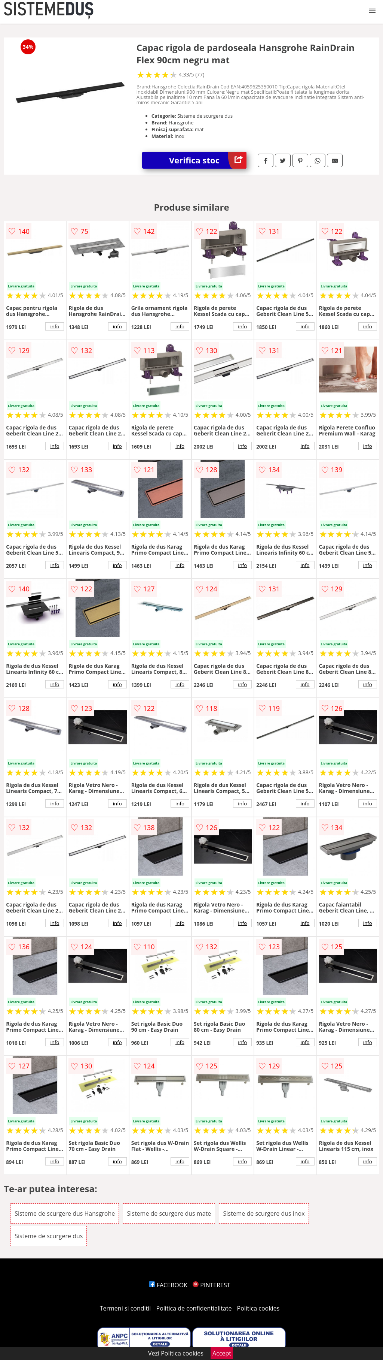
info (54, 326)
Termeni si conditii (125, 1308)
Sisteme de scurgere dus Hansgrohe (65, 1213)
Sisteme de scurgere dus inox (263, 1213)
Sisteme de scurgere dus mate (169, 1213)
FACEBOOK (168, 1285)
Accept (221, 1353)
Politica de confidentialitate (194, 1308)
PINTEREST (211, 1285)
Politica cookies (258, 1308)
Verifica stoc (207, 160)
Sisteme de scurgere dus (49, 1236)
